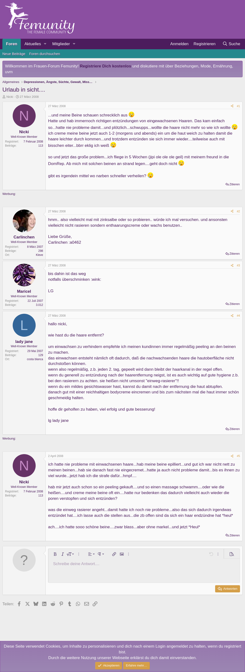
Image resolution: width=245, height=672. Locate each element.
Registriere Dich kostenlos (105, 66)
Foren (11, 44)
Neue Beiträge (13, 54)
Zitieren (234, 184)
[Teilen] (232, 106)
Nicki (9, 97)
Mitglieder (61, 44)
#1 (238, 106)
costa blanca (35, 359)
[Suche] (231, 44)
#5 (238, 456)
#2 (238, 211)
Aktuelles (32, 44)
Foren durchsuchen (44, 54)
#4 (238, 315)
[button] (45, 44)
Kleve (39, 255)
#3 (238, 265)
